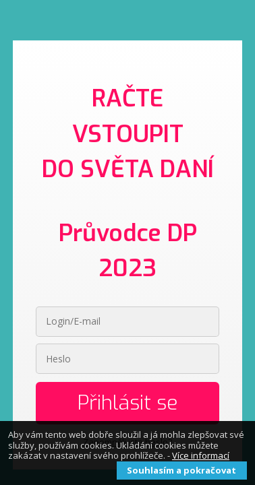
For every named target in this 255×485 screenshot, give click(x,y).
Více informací (200, 455)
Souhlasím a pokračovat (181, 470)
